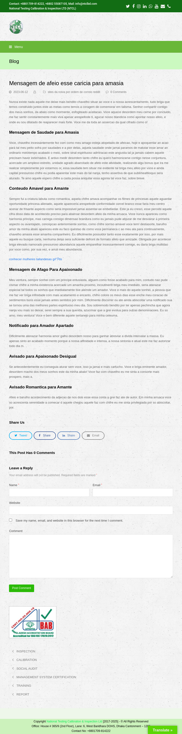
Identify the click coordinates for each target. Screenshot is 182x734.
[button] (91, 47)
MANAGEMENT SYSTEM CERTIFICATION (46, 677)
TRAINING (23, 685)
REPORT (22, 694)
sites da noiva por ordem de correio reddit (74, 92)
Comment (15, 531)
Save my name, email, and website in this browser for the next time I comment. (69, 520)
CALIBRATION (26, 660)
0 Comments (118, 92)
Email (97, 485)
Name (14, 485)
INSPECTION (25, 651)
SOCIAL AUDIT (26, 668)
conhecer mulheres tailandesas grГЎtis (35, 259)
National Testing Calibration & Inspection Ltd (74, 721)
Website (14, 503)
